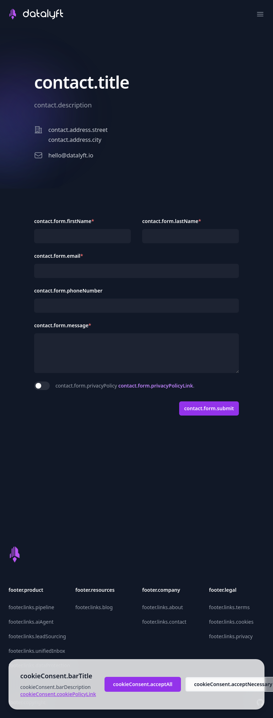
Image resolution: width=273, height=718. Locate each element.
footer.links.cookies (231, 621)
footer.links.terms (229, 607)
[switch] (42, 386)
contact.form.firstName (64, 221)
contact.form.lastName (171, 221)
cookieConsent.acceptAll (142, 684)
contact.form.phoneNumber (68, 290)
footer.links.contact (164, 621)
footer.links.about (162, 607)
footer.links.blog (94, 607)
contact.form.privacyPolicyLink (155, 385)
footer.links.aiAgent (31, 621)
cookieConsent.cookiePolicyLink (58, 694)
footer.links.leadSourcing (37, 636)
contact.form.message (62, 325)
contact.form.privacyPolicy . (124, 385)
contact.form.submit (209, 408)
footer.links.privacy (231, 636)
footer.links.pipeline (31, 607)
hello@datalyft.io (70, 155)
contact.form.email (58, 255)
